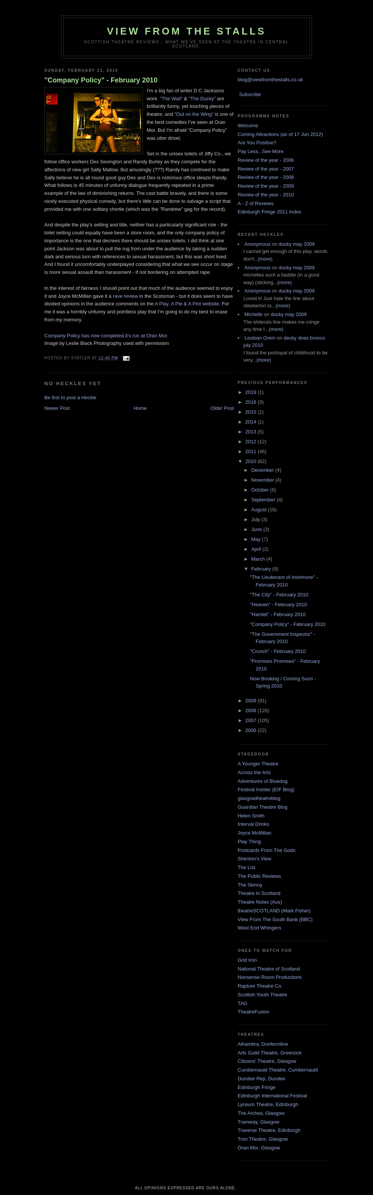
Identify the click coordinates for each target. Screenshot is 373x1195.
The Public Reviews (259, 876)
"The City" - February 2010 (279, 595)
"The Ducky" (202, 98)
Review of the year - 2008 (266, 177)
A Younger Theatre (258, 764)
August (259, 509)
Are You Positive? (257, 142)
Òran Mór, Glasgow (259, 1148)
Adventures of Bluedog (263, 781)
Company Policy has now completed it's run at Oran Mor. (106, 335)
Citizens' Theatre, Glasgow (267, 1061)
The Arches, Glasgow (261, 1113)
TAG (243, 1003)
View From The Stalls (186, 31)
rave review (124, 296)
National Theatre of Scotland (269, 969)
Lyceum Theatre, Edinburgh (268, 1104)
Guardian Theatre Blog (262, 807)
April (257, 549)
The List (246, 867)
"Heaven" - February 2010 (278, 604)
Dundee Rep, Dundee (261, 1078)
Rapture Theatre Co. (260, 986)
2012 (251, 441)
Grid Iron (247, 960)
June (257, 529)
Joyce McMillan (254, 833)
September (264, 500)
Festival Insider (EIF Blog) (266, 789)
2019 (251, 392)
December (263, 470)
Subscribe (250, 94)
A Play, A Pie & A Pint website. (187, 304)
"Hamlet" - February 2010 (278, 614)
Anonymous (257, 244)
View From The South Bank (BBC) (275, 919)
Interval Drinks (253, 824)
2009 (251, 700)
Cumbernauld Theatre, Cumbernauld (278, 1070)
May (256, 539)
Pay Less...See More (261, 151)
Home (140, 408)
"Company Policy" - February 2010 (100, 80)
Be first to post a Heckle (70, 397)
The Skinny (250, 885)
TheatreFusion (254, 1012)
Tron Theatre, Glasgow (263, 1139)
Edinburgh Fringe (257, 1087)
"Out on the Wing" (193, 114)
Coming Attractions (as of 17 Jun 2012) (280, 134)
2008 (251, 710)
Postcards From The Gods (266, 850)
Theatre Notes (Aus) (260, 902)
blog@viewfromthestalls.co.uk (270, 79)
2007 (251, 720)
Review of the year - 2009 (266, 186)
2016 (251, 402)
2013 (251, 432)
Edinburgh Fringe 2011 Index (269, 212)
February (262, 569)
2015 (251, 412)
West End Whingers (259, 928)
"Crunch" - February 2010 (278, 651)
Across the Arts (254, 772)
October (260, 490)
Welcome (248, 125)
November (263, 480)
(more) (265, 259)
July (256, 519)
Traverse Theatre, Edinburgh (269, 1130)
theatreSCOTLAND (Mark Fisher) (274, 911)
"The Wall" (171, 98)
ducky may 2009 (297, 244)
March (258, 559)
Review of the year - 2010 (266, 195)
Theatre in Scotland (259, 893)
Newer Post (57, 408)
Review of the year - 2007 (266, 169)
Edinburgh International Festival (272, 1096)
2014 (251, 422)
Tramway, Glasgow (258, 1122)
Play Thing (249, 841)
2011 (251, 451)
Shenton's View (254, 858)
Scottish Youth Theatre (262, 994)
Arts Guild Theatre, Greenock (270, 1053)
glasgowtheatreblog (259, 798)
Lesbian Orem (260, 338)
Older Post (222, 408)
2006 (251, 730)
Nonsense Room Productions (270, 977)
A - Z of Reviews (256, 203)
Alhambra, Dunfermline (263, 1044)
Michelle (253, 314)
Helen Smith (251, 816)
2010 (251, 461)
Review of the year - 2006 (266, 160)
